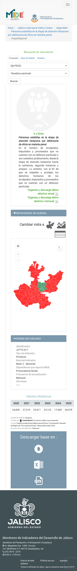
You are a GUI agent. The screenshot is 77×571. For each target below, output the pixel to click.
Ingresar (64, 560)
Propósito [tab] (13, 58)
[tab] (38, 213)
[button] (38, 213)
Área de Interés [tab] (28, 58)
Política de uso (47, 560)
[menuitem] (46, 286)
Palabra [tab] (41, 58)
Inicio (11, 27)
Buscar (14, 81)
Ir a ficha (39, 133)
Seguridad (61, 27)
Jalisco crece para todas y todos (35, 27)
